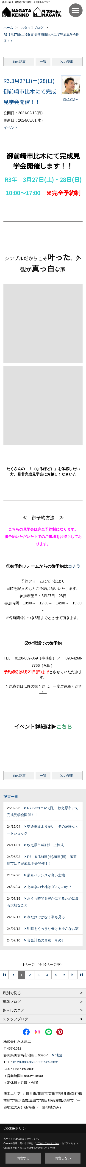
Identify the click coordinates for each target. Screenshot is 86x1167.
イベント (10, 128)
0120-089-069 (24, 1062)
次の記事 (66, 62)
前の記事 (19, 62)
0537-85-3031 (48, 1062)
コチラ (74, 566)
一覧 (43, 62)
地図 (58, 1055)
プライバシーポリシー (47, 1143)
